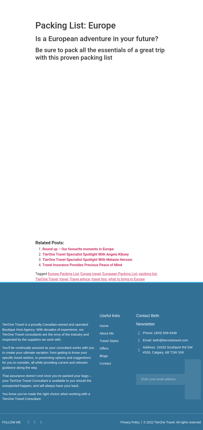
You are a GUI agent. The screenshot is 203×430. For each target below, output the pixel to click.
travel (64, 279)
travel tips (99, 279)
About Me (106, 9)
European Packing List (119, 274)
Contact (159, 9)
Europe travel (90, 274)
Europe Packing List (63, 274)
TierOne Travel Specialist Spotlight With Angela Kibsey (86, 254)
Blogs (148, 9)
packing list (148, 274)
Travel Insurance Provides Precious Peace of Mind (82, 265)
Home (93, 9)
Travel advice (79, 279)
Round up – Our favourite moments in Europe (78, 249)
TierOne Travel (46, 279)
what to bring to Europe (126, 279)
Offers (138, 9)
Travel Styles (123, 9)
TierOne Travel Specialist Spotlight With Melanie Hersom (87, 260)
